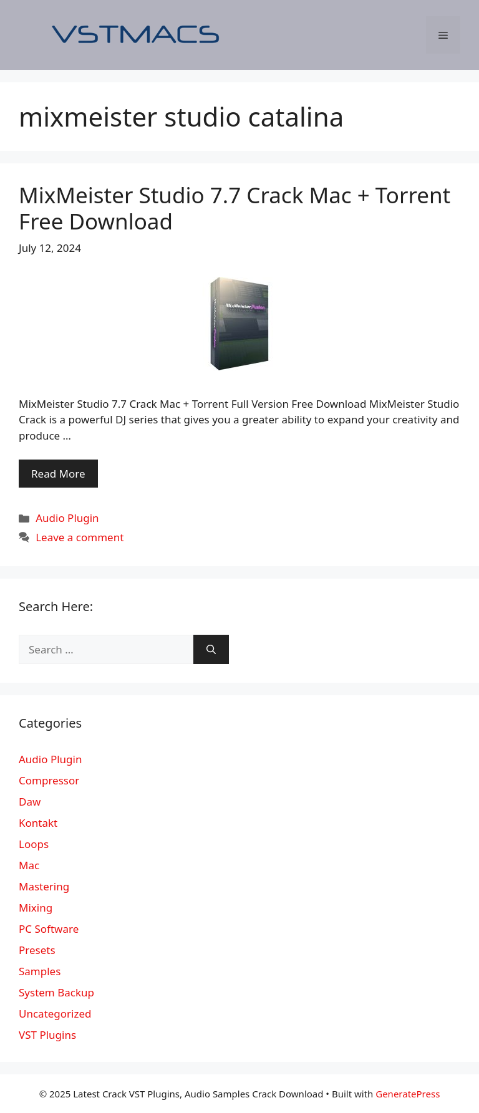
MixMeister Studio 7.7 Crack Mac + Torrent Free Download (234, 208)
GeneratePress (407, 1093)
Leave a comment (79, 537)
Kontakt (38, 823)
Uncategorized (55, 1013)
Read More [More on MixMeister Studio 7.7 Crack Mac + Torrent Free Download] (58, 473)
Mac (29, 865)
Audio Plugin (67, 518)
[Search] (211, 650)
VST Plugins (47, 1035)
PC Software (49, 929)
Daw (30, 801)
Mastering (44, 886)
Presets (37, 950)
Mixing (35, 907)
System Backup (56, 992)
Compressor (49, 780)
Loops (34, 844)
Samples (39, 971)
